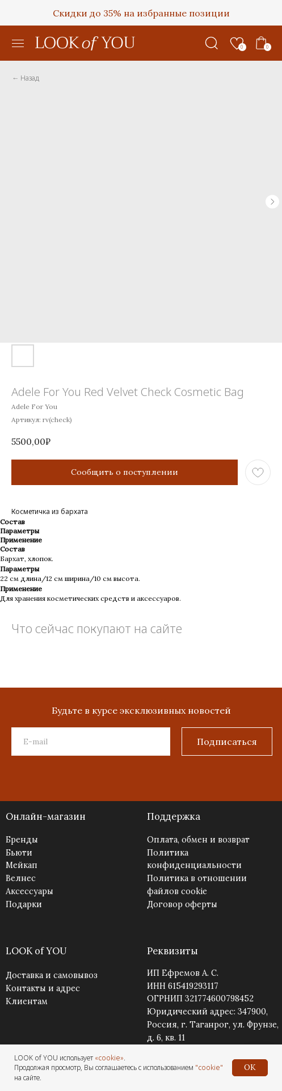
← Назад (25, 78)
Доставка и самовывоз (52, 975)
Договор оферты (182, 904)
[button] (18, 43)
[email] (90, 741)
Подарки (24, 904)
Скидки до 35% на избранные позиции (141, 13)
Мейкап (21, 865)
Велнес (21, 878)
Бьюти (19, 852)
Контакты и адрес (43, 988)
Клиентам (27, 1001)
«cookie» (109, 1058)
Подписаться (227, 741)
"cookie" (209, 1067)
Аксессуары (29, 891)
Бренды (22, 839)
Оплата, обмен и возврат (198, 839)
